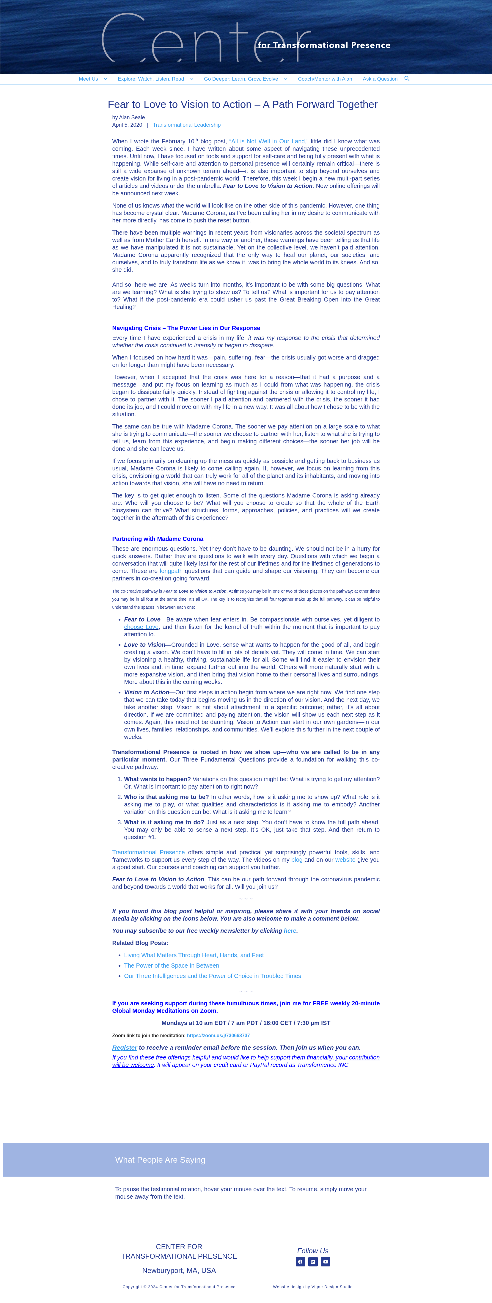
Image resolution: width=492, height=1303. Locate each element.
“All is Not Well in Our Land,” (268, 141)
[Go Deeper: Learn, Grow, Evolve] (244, 79)
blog (297, 859)
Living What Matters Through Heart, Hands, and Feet (194, 955)
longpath (171, 571)
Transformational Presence (148, 852)
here (290, 930)
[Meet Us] (93, 79)
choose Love (141, 627)
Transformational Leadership (187, 125)
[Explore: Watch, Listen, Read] (154, 79)
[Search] (410, 82)
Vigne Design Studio (332, 1287)
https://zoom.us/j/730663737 (219, 1035)
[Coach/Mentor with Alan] (325, 79)
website (345, 859)
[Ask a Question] (381, 79)
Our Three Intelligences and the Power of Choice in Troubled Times (212, 976)
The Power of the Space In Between (171, 965)
